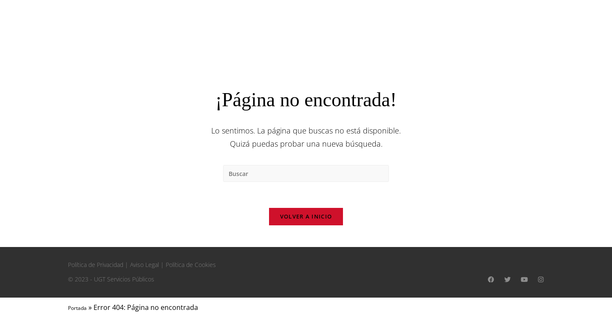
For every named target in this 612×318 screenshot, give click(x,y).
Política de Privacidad (95, 265)
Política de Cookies (191, 265)
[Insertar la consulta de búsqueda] (306, 173)
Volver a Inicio (306, 216)
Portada (77, 308)
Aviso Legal (144, 265)
